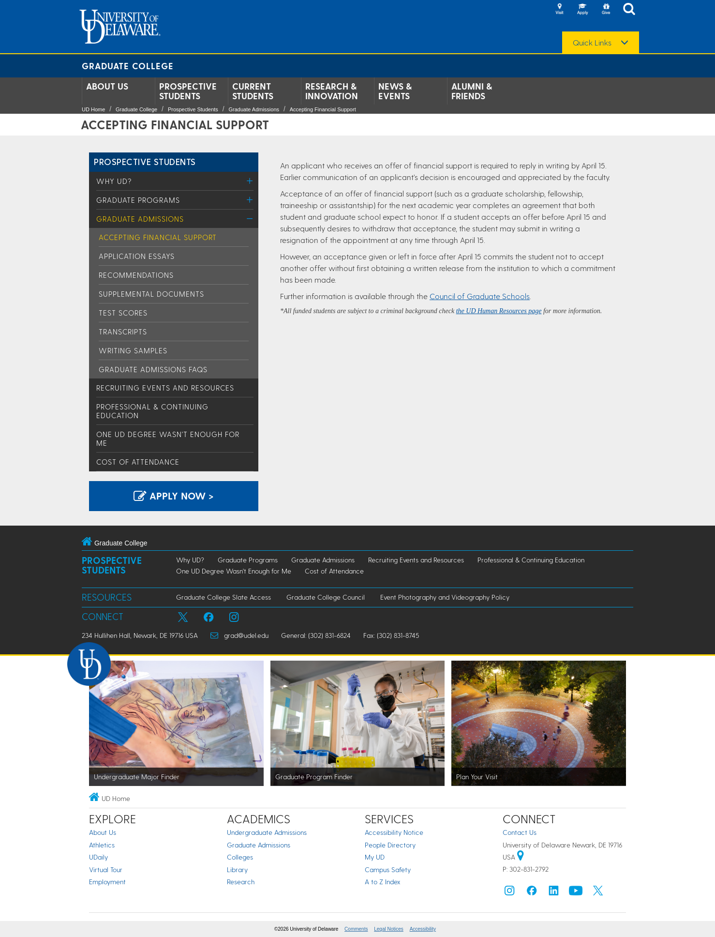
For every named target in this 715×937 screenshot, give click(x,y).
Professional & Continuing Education (530, 560)
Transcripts (123, 331)
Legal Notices (388, 929)
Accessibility (423, 929)
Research (240, 881)
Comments (356, 929)
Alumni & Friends (471, 91)
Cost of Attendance (137, 461)
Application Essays (137, 256)
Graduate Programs (138, 200)
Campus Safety (388, 869)
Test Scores (123, 312)
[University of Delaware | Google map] (520, 857)
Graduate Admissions (254, 109)
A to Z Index (383, 881)
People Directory (390, 845)
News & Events (395, 91)
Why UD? (114, 181)
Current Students (252, 91)
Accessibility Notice (394, 832)
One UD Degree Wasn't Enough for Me (233, 571)
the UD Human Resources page (499, 311)
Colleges (240, 857)
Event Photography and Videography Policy (444, 597)
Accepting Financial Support (323, 109)
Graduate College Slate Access (223, 597)
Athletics (102, 845)
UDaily (98, 857)
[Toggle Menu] (249, 181)
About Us (107, 86)
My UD (375, 857)
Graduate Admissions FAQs (153, 369)
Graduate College (128, 65)
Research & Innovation (331, 91)
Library (237, 869)
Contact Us (519, 832)
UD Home (93, 109)
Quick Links (592, 42)
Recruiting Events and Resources (165, 387)
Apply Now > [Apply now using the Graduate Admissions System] (174, 495)
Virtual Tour (105, 869)
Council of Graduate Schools (480, 296)
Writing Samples (133, 350)
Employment (107, 881)
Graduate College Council (325, 597)
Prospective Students (188, 91)
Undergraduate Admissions (267, 832)
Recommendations (136, 275)
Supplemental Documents (151, 293)
